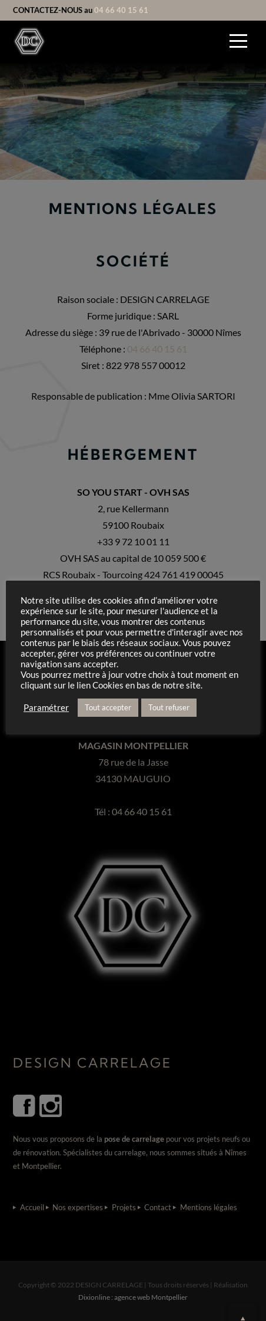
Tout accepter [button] (108, 707)
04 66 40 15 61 (121, 10)
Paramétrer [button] (46, 708)
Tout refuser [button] (168, 707)
